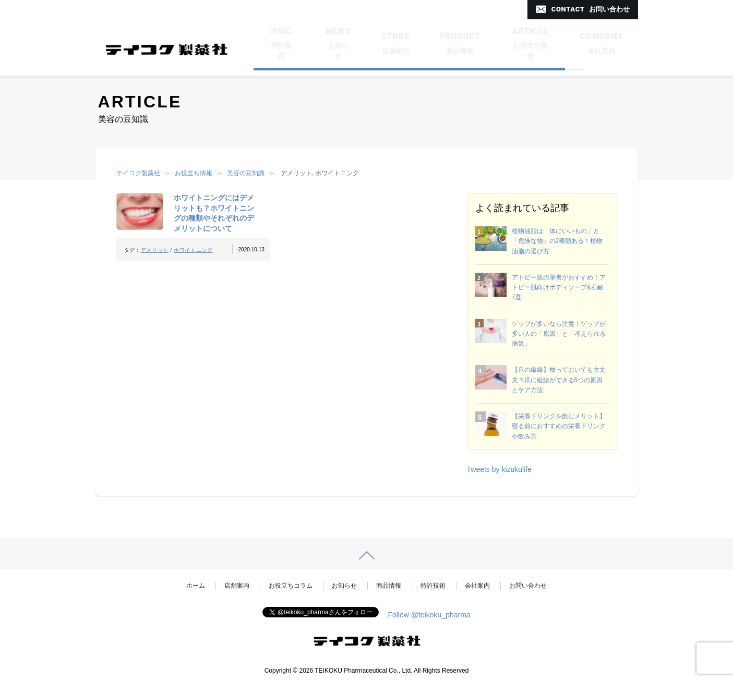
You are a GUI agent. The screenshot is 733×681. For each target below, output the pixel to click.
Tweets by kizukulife (499, 469)
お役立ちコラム (291, 585)
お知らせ (344, 585)
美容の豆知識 (246, 173)
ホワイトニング (193, 250)
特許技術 (433, 585)
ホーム (195, 585)
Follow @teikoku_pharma (429, 615)
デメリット (155, 250)
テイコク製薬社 (138, 173)
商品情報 (388, 585)
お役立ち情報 (193, 173)
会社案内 (477, 585)
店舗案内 (236, 585)
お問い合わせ (528, 585)
